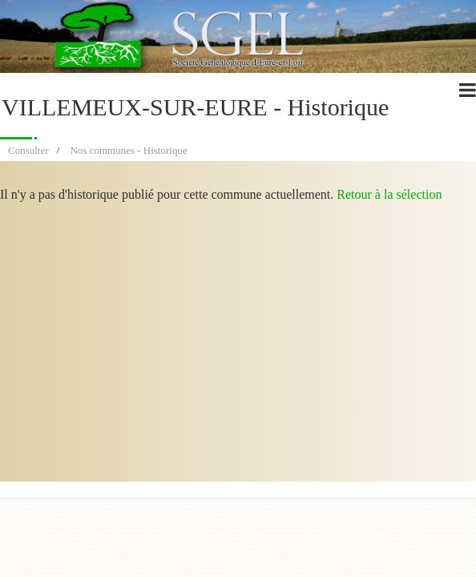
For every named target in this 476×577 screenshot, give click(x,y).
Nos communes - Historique (128, 150)
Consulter (28, 150)
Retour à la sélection (389, 194)
